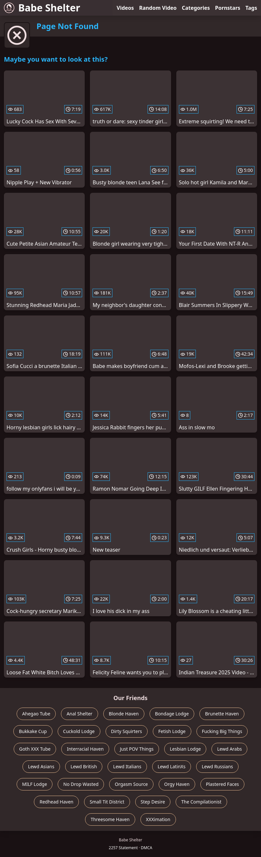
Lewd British (84, 766)
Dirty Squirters (126, 731)
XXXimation (158, 819)
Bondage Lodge (172, 714)
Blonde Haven (124, 714)
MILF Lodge (34, 784)
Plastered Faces (222, 784)
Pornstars (227, 7)
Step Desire (153, 802)
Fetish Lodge (172, 731)
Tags (251, 7)
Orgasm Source (131, 784)
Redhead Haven (56, 802)
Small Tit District (107, 802)
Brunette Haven (222, 714)
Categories (196, 7)
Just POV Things (136, 749)
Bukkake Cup (33, 731)
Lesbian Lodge (185, 749)
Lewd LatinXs (172, 766)
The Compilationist (201, 802)
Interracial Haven (85, 749)
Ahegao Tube (36, 714)
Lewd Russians (217, 766)
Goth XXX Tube (35, 749)
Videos (125, 7)
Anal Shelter (79, 714)
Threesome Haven (110, 819)
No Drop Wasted (80, 784)
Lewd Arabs (229, 749)
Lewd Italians (127, 766)
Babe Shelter (42, 7)
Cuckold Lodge (79, 731)
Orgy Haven (177, 784)
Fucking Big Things (222, 731)
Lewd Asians (41, 766)
